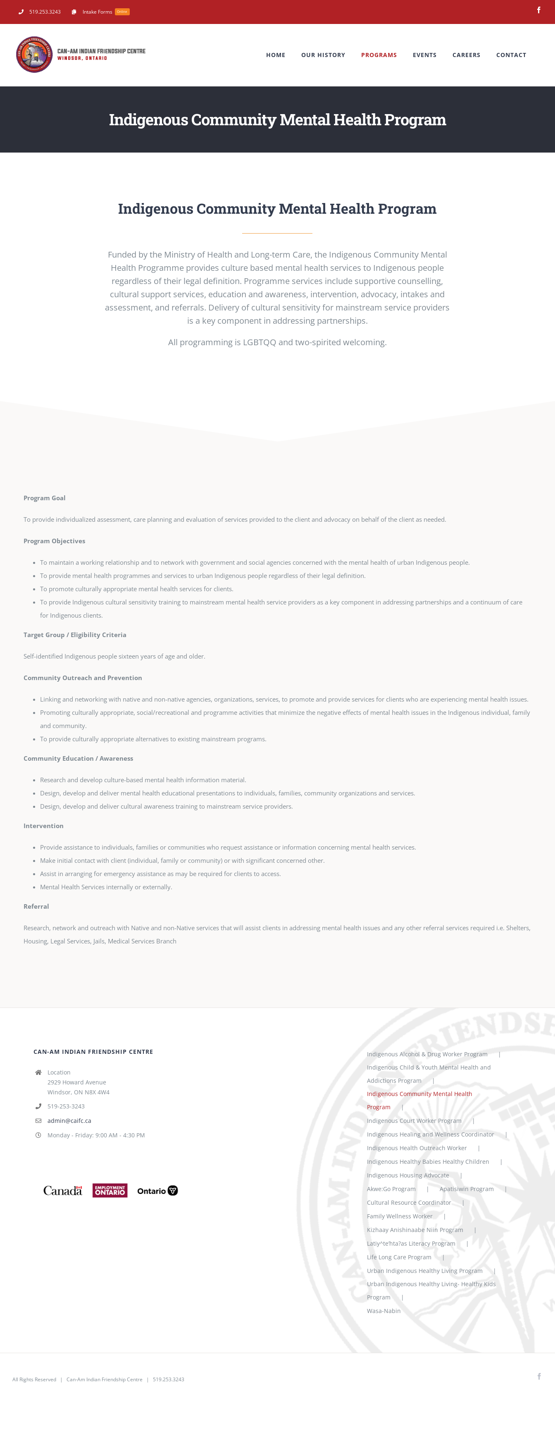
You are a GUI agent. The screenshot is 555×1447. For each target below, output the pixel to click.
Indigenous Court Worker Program (414, 1121)
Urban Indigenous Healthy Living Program (425, 1271)
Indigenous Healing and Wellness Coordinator (430, 1134)
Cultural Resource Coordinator (409, 1202)
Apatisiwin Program (467, 1189)
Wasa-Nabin (384, 1311)
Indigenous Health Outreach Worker (417, 1148)
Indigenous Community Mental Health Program (419, 1100)
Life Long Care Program (399, 1257)
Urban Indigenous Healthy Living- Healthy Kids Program (431, 1290)
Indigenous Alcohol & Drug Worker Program (427, 1054)
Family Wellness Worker (400, 1216)
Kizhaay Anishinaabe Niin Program (415, 1230)
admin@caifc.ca (69, 1121)
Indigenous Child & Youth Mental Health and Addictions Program (429, 1073)
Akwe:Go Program (391, 1189)
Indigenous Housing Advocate (408, 1175)
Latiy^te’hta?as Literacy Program (411, 1243)
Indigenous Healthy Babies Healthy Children (428, 1161)
